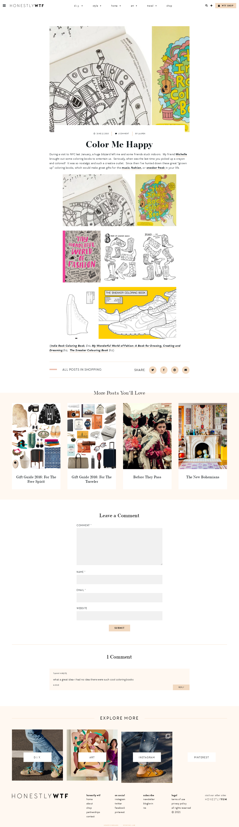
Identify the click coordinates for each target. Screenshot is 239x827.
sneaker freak (156, 167)
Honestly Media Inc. (111, 825)
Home (116, 5)
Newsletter (149, 799)
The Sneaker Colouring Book (89, 350)
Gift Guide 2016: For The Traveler (92, 479)
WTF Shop (225, 5)
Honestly (216, 799)
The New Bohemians (202, 477)
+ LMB (133, 825)
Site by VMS (127, 825)
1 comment (122, 134)
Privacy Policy (179, 803)
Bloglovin (148, 803)
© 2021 (176, 812)
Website (82, 608)
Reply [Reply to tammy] (181, 687)
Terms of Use (178, 799)
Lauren (141, 134)
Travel (152, 5)
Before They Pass (147, 477)
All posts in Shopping (82, 369)
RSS (144, 807)
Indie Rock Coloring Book (68, 345)
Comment (84, 525)
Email (81, 590)
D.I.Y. (78, 5)
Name (81, 572)
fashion (136, 167)
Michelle (181, 154)
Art (134, 5)
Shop (169, 5)
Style (97, 5)
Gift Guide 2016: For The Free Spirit (36, 479)
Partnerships (93, 812)
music (126, 167)
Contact (90, 816)
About (89, 803)
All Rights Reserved (181, 807)
